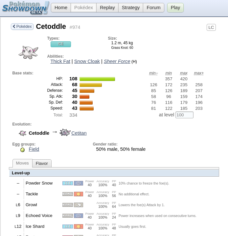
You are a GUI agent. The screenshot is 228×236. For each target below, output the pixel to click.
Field (34, 149)
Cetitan (72, 133)
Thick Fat (60, 61)
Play (175, 7)
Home (59, 7)
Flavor (42, 163)
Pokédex (83, 7)
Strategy (131, 7)
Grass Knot (119, 47)
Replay (107, 7)
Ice (60, 44)
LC (211, 27)
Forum (153, 7)
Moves (22, 163)
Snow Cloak (87, 61)
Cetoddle (51, 26)
